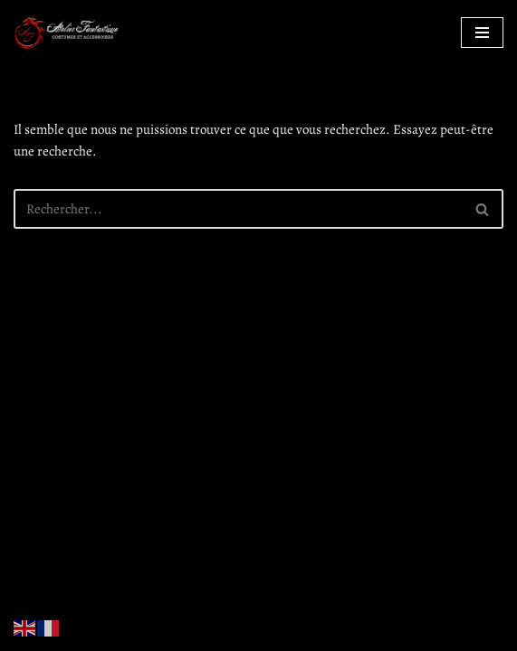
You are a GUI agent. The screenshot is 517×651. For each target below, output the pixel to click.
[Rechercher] (238, 209)
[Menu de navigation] (482, 32)
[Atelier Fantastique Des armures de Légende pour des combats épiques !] (68, 32)
